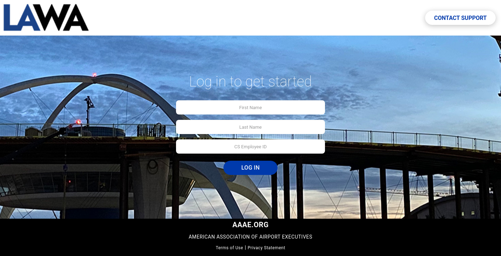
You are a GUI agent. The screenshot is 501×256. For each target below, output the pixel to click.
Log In (250, 167)
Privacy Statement (266, 247)
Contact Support (460, 18)
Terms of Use (229, 247)
